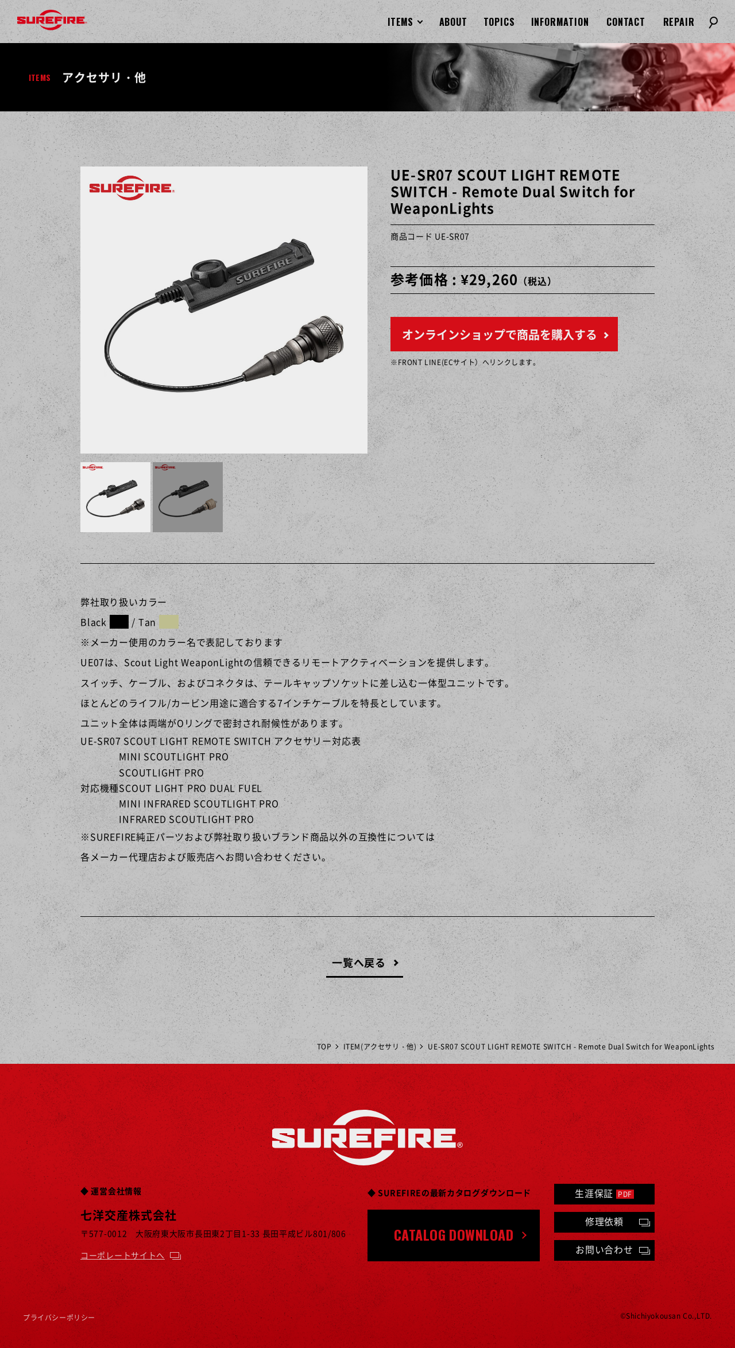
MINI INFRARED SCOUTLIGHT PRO (198, 803)
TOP (324, 1046)
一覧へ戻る (359, 962)
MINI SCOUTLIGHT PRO (174, 756)
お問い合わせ (604, 1249)
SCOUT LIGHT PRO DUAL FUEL (190, 788)
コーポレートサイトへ (122, 1255)
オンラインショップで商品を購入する (499, 334)
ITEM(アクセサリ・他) (380, 1046)
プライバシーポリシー (59, 1317)
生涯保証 (604, 1193)
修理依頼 (604, 1221)
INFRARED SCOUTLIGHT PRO (186, 819)
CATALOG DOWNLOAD (454, 1234)
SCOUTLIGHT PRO (161, 772)
